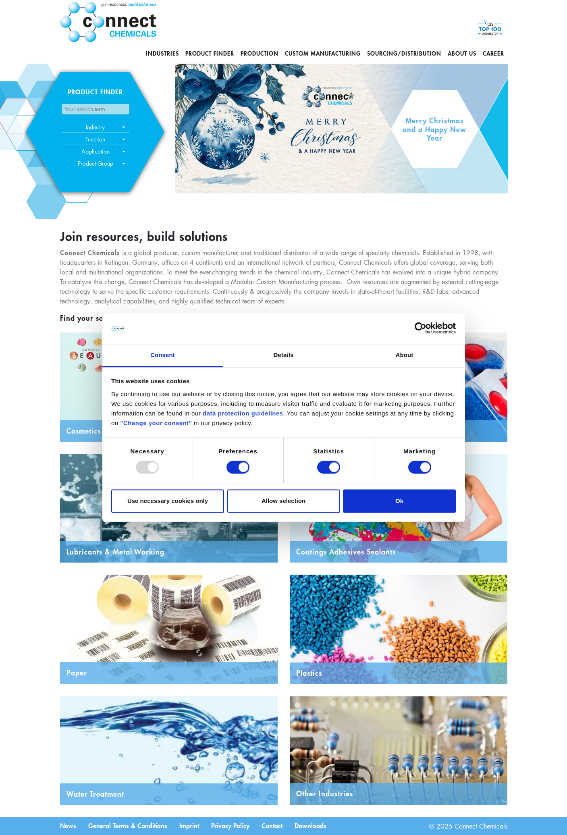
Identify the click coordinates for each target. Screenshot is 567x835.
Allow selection (283, 500)
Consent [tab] (162, 354)
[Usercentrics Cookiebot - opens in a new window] (420, 328)
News (68, 825)
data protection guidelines (243, 413)
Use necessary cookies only (167, 500)
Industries (162, 53)
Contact (272, 825)
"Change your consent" (156, 423)
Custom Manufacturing (323, 53)
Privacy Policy (230, 825)
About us (462, 53)
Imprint (189, 825)
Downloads (310, 825)
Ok (399, 500)
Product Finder (209, 53)
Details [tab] (284, 354)
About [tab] (404, 354)
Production (259, 53)
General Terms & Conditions (127, 825)
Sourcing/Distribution (404, 53)
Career (493, 53)
